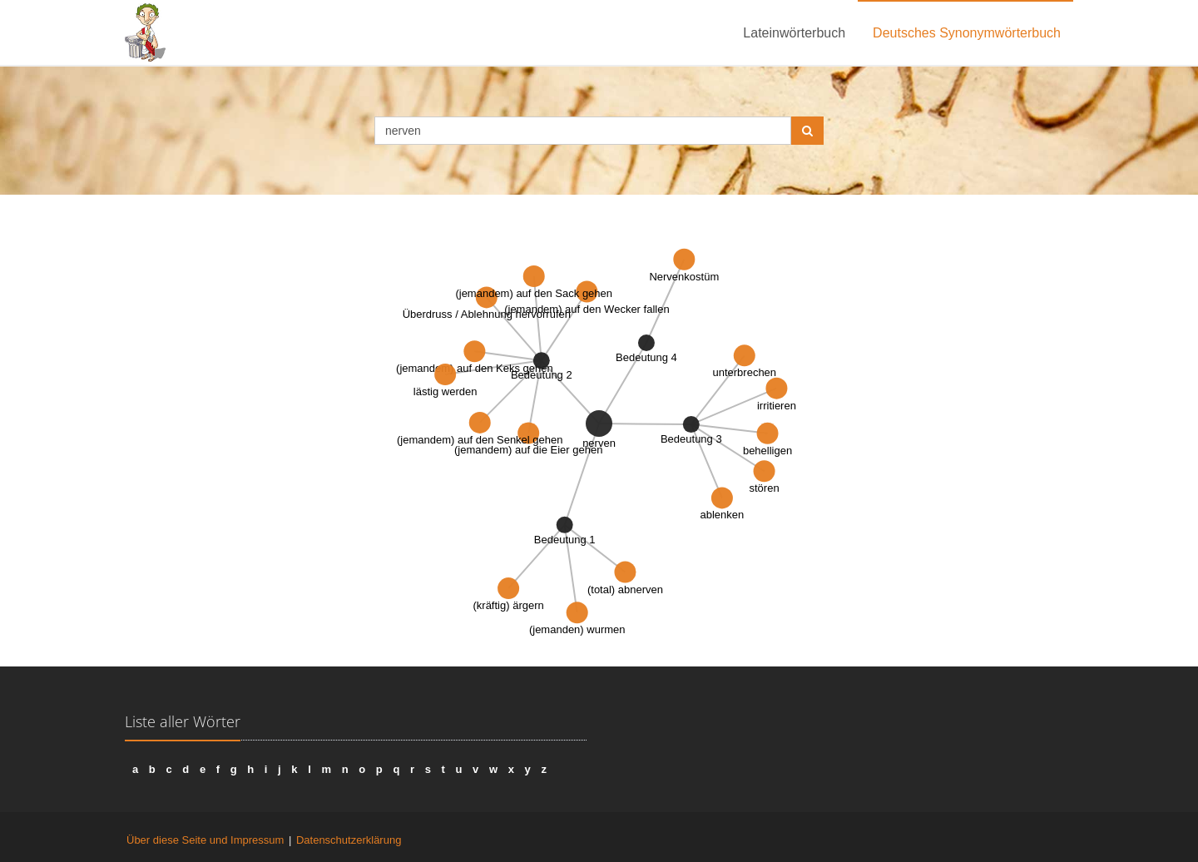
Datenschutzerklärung (348, 840)
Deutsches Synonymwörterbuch (967, 33)
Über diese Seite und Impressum (205, 840)
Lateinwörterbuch (794, 33)
